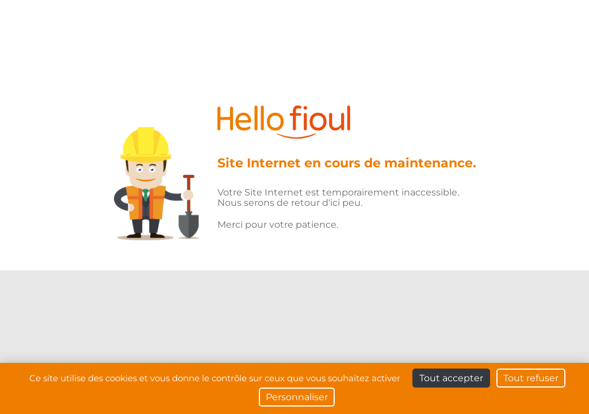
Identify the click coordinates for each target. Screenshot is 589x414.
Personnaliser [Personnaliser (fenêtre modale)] (297, 397)
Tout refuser (531, 378)
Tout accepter (451, 378)
